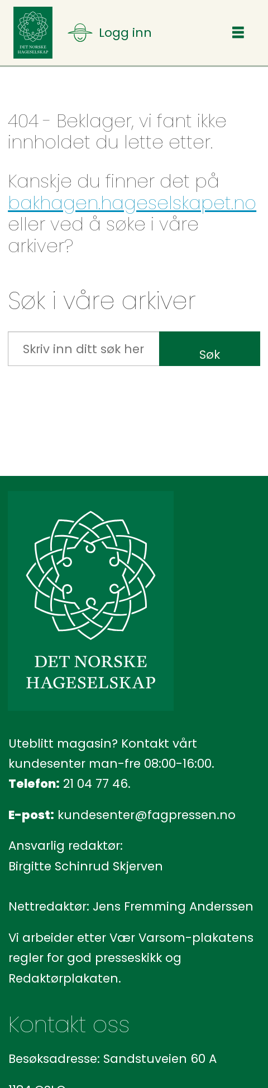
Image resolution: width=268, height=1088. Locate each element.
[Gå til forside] (32, 33)
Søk (209, 354)
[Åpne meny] (109, 32)
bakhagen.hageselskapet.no (132, 202)
